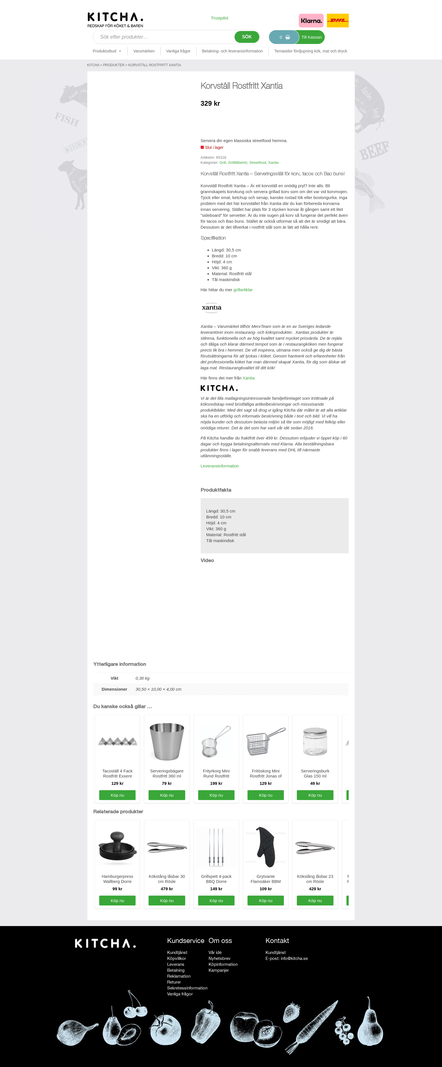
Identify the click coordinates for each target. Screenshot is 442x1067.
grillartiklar (243, 289)
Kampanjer (219, 970)
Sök (247, 36)
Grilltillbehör (237, 162)
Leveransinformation (220, 465)
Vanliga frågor (178, 51)
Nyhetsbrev (220, 958)
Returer (174, 982)
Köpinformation (223, 964)
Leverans (175, 964)
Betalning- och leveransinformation (232, 51)
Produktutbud (107, 51)
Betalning (176, 970)
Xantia (273, 162)
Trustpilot (219, 18)
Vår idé (215, 952)
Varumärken (143, 51)
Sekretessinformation (187, 988)
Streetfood (257, 162)
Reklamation (179, 976)
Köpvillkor (176, 958)
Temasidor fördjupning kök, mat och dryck (310, 51)
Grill (223, 162)
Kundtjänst (177, 952)
